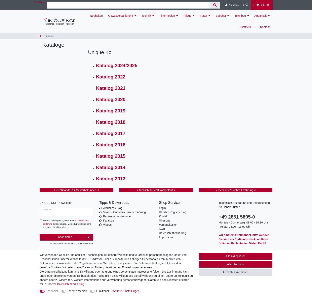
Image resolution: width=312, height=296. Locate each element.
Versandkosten (168, 224)
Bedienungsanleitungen (117, 216)
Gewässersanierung (120, 15)
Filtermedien (167, 15)
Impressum (166, 237)
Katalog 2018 (110, 122)
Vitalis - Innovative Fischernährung (124, 212)
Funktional (102, 291)
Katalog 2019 (110, 110)
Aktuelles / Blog (112, 208)
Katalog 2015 (110, 156)
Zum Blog (39, 2)
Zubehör (221, 15)
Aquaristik (260, 15)
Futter (203, 15)
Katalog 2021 (110, 88)
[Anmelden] (232, 5)
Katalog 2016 (110, 144)
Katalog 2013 (110, 178)
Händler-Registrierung (172, 212)
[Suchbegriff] (128, 5)
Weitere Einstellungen (125, 291)
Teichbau (240, 15)
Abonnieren (74, 237)
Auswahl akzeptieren (235, 272)
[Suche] (215, 5)
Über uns (164, 220)
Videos (107, 224)
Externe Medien (77, 291)
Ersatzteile (245, 27)
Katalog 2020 (110, 99)
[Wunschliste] (246, 5)
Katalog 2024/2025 (116, 65)
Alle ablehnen (235, 264)
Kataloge (108, 220)
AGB (162, 228)
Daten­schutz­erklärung (70, 284)
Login (162, 208)
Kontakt (265, 27)
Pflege (187, 15)
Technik (146, 15)
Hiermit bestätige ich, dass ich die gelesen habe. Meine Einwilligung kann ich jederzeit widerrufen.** (67, 223)
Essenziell (52, 291)
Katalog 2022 (110, 76)
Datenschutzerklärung (172, 233)
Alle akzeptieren (236, 256)
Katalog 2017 (110, 133)
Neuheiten (96, 15)
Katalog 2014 (110, 167)
